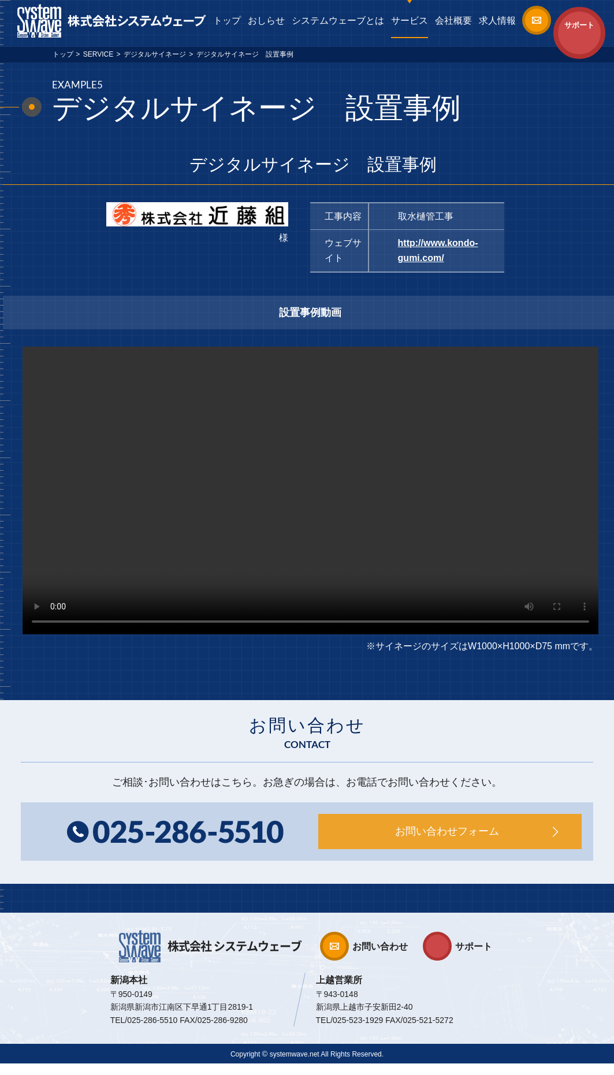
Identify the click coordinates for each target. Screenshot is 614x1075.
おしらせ (266, 20)
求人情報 (497, 20)
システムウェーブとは (338, 20)
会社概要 (453, 20)
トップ (227, 20)
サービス (409, 20)
